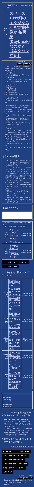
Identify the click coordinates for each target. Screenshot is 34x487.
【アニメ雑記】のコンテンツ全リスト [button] (15, 262)
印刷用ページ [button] (7, 472)
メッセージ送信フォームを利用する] (16, 419)
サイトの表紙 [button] (7, 451)
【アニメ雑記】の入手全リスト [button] (13, 459)
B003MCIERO (7, 397)
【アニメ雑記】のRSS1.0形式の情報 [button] (15, 463)
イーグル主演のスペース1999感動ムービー (14, 251)
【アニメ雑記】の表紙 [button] (10, 266)
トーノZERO (19, 222)
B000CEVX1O (7, 404)
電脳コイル (15, 316)
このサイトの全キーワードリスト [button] (14, 468)
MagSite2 (15, 480)
